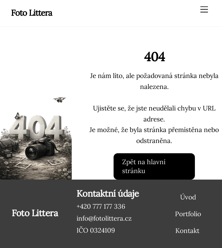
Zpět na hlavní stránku (143, 166)
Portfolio (188, 214)
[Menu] (204, 9)
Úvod (188, 197)
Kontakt (187, 230)
